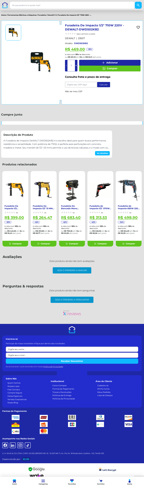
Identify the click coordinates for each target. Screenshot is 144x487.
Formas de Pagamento (63, 386)
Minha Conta (103, 386)
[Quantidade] (71, 66)
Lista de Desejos (105, 392)
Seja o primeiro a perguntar (72, 297)
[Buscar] (138, 5)
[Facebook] (5, 442)
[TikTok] (28, 442)
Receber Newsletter (72, 358)
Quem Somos (14, 380)
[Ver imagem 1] (13, 32)
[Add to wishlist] (138, 27)
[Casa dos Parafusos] (5, 5)
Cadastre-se (102, 382)
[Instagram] (20, 442)
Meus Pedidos (103, 389)
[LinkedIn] (13, 442)
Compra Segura (15, 390)
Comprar (109, 68)
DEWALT (70, 38)
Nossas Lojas (13, 383)
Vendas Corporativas (17, 396)
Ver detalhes (102, 153)
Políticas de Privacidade (63, 396)
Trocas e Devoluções (61, 389)
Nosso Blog (13, 399)
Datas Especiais (15, 393)
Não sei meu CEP (73, 91)
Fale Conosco (14, 386)
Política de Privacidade (53, 364)
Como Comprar (59, 382)
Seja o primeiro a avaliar (72, 267)
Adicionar (110, 62)
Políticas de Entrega (61, 392)
